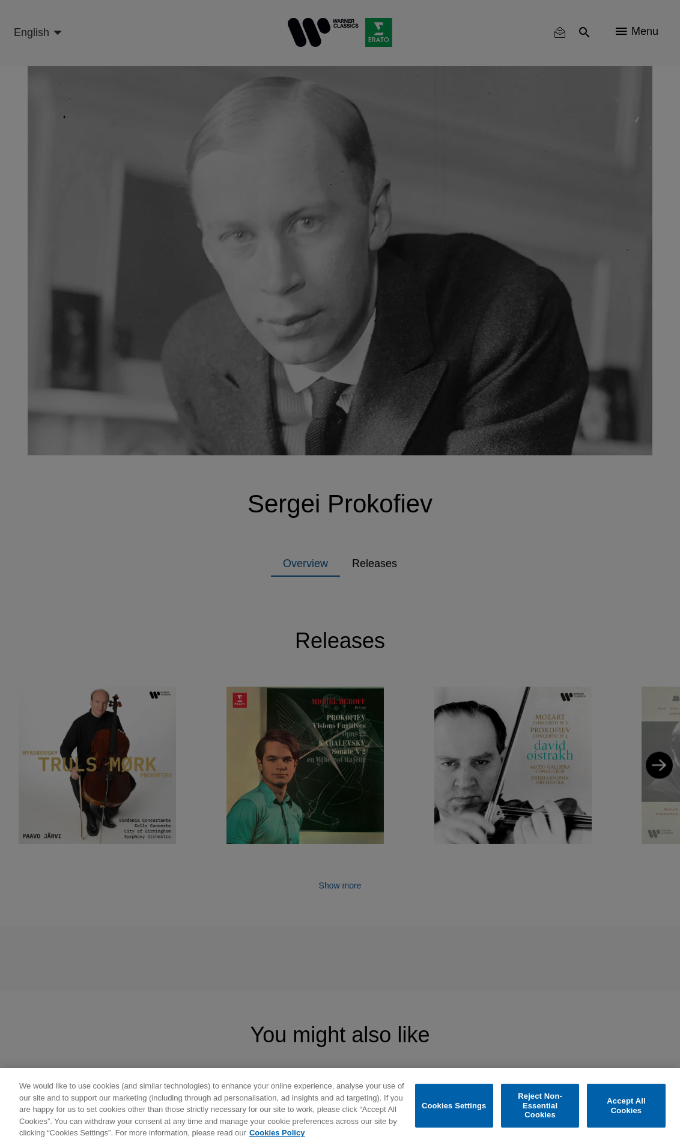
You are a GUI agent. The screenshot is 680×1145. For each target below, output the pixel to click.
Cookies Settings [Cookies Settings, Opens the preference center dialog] (454, 1105)
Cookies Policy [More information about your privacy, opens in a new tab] (277, 1132)
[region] (340, 1106)
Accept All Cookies (626, 1105)
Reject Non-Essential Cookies (540, 1105)
